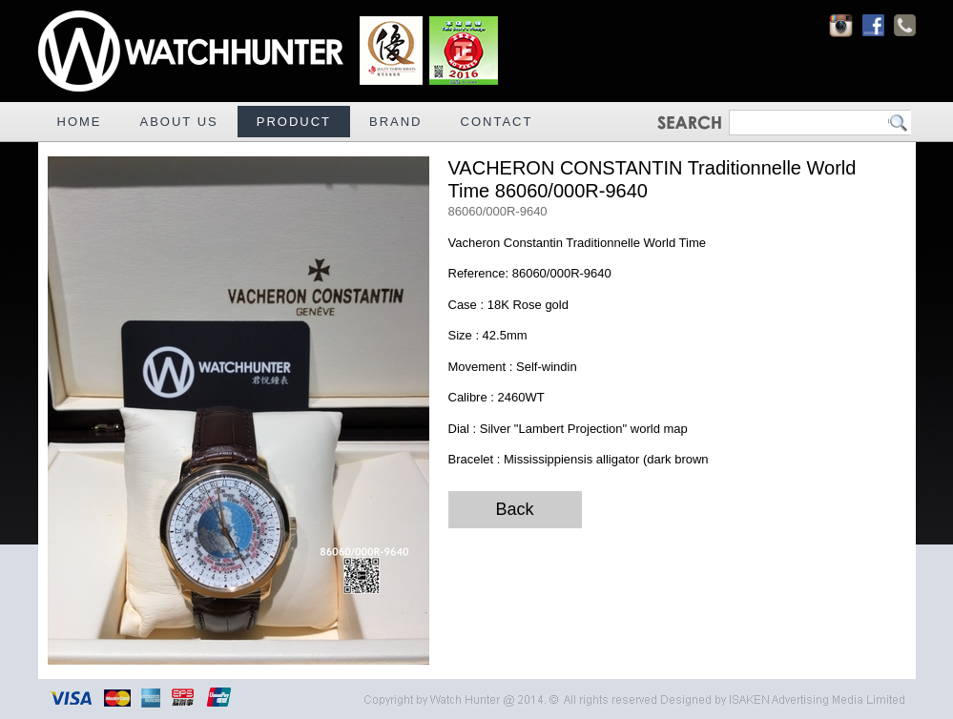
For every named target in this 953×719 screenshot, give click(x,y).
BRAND (396, 121)
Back (514, 509)
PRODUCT (294, 121)
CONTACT (497, 121)
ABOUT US (179, 121)
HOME (79, 121)
